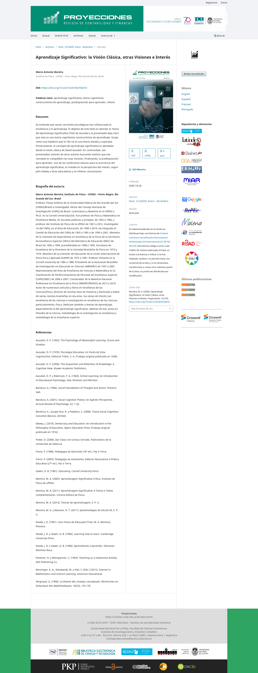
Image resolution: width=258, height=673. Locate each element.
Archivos (78, 35)
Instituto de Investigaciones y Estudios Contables (129, 631)
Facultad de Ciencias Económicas (148, 628)
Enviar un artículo (194, 73)
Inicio (34, 35)
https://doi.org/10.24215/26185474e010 (64, 87)
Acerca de (107, 35)
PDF (133, 155)
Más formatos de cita (142, 308)
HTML (148, 155)
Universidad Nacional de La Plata (109, 628)
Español (186, 99)
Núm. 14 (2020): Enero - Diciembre (75, 46)
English (186, 94)
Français (186, 104)
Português (187, 109)
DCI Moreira (139, 169)
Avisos (92, 35)
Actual (45, 35)
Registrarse (211, 2)
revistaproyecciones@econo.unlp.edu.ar (129, 638)
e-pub (162, 153)
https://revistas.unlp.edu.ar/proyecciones (129, 616)
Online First (61, 35)
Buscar (219, 35)
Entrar (224, 2)
